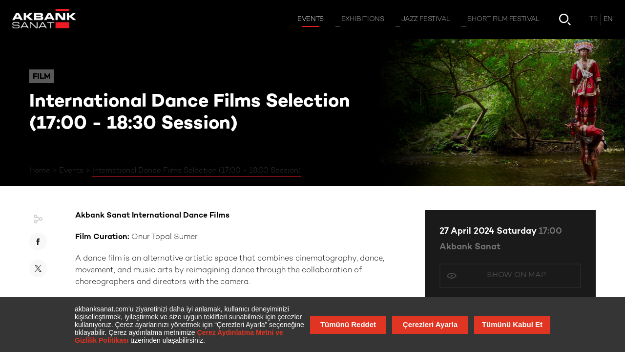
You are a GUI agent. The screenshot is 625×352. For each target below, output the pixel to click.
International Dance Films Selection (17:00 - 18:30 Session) (196, 171)
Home (39, 171)
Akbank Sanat (469, 247)
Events (71, 171)
